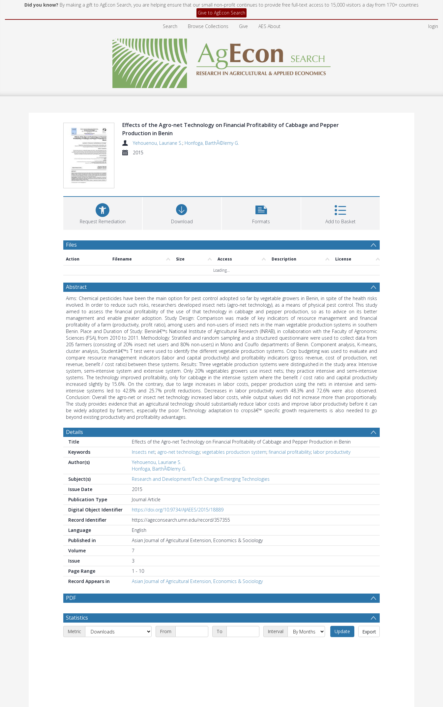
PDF (71, 597)
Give (243, 26)
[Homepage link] (221, 61)
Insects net (143, 452)
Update (342, 631)
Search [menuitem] (170, 26)
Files (71, 244)
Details (74, 432)
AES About (269, 26)
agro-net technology (178, 452)
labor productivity (331, 452)
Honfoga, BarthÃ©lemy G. (212, 143)
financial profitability (290, 452)
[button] (261, 212)
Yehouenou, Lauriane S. (157, 143)
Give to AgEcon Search (221, 13)
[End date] (242, 631)
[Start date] (191, 631)
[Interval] (306, 631)
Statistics (77, 617)
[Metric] (118, 631)
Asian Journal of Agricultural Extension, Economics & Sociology (197, 581)
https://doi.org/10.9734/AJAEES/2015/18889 (177, 510)
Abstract (76, 287)
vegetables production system (234, 452)
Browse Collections (208, 26)
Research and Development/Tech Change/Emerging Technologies (201, 479)
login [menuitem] (433, 26)
